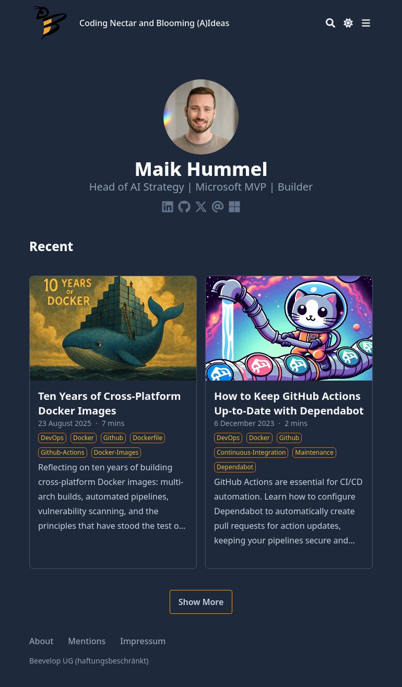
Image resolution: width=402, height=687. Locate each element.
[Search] (330, 23)
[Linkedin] (167, 204)
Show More (201, 602)
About (41, 641)
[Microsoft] (234, 204)
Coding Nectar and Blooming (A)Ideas (154, 23)
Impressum (142, 641)
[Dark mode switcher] (348, 23)
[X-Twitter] (201, 204)
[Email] (217, 204)
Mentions (86, 641)
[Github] (184, 204)
